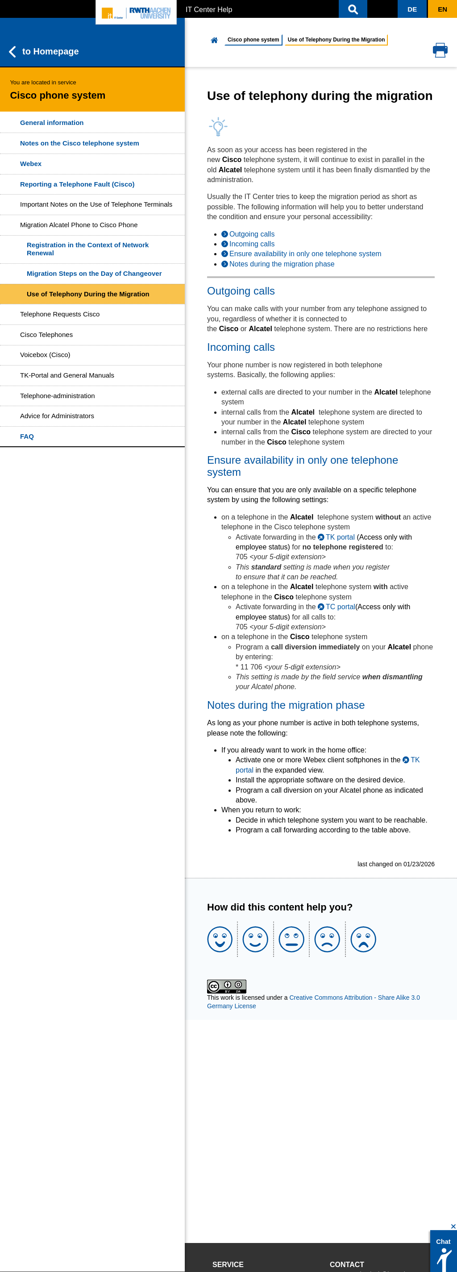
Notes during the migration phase (282, 264)
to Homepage (44, 51)
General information (52, 122)
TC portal (340, 607)
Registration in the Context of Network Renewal (88, 249)
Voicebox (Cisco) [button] (45, 354)
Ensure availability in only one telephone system (305, 254)
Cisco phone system (253, 40)
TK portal (340, 537)
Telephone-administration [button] (57, 395)
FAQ (27, 436)
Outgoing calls (251, 234)
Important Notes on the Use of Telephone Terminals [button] (96, 204)
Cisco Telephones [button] (46, 334)
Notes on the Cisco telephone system (79, 143)
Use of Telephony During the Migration (88, 294)
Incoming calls (251, 244)
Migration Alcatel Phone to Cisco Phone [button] (79, 225)
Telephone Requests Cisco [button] (60, 314)
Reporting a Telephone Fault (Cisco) (77, 184)
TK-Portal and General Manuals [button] (67, 375)
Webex (31, 163)
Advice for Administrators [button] (57, 416)
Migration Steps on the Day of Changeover (94, 273)
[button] (353, 9)
